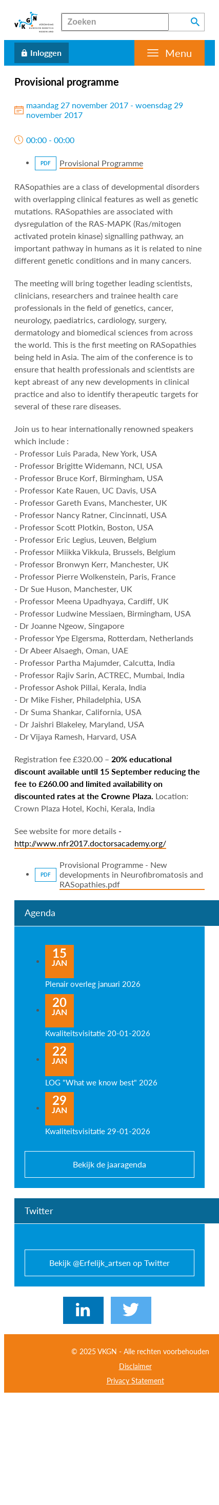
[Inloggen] (41, 53)
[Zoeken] (115, 22)
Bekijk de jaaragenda (109, 1164)
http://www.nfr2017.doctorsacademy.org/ (90, 843)
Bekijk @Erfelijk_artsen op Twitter (109, 1263)
